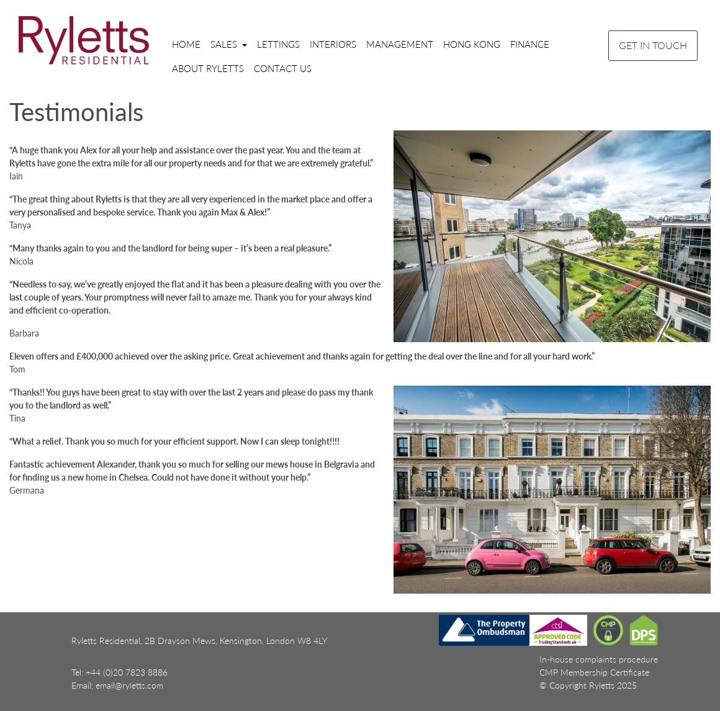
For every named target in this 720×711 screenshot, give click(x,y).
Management (399, 44)
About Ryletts (208, 68)
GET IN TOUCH (653, 45)
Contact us (283, 68)
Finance (529, 44)
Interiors (333, 44)
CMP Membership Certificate (594, 672)
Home (186, 44)
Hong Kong (471, 44)
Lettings (278, 44)
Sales (225, 44)
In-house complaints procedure (598, 659)
